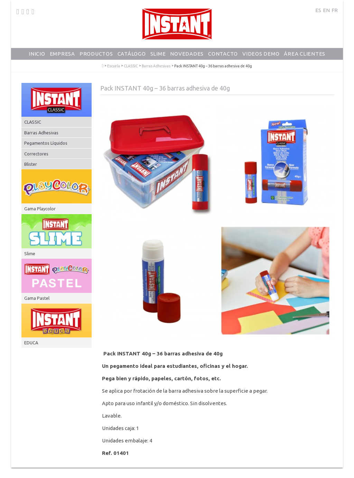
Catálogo (132, 54)
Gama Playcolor (40, 208)
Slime (158, 54)
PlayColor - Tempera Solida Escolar (103, 66)
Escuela (113, 66)
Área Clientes (304, 54)
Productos (96, 54)
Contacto (223, 54)
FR (335, 10)
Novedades (187, 54)
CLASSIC (131, 66)
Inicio (37, 54)
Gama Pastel (36, 298)
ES (318, 10)
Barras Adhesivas (156, 66)
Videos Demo (260, 54)
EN (326, 10)
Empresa (62, 54)
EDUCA (31, 342)
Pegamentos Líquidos (45, 143)
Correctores (36, 153)
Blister (30, 164)
